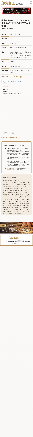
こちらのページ (10, 169)
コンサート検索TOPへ (9, 138)
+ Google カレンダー (15, 81)
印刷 (4, 82)
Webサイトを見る (15, 77)
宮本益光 (12, 133)
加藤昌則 (5, 133)
